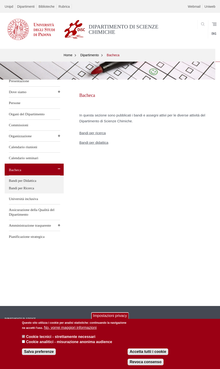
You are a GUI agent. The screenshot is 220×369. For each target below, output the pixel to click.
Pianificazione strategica (27, 237)
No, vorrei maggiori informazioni (70, 329)
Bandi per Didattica (22, 181)
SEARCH (201, 34)
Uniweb (209, 6)
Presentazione (19, 81)
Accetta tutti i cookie (148, 353)
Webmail (194, 6)
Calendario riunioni (23, 147)
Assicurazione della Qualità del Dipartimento (31, 212)
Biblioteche (46, 6)
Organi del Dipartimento (27, 114)
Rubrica (64, 6)
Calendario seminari (23, 158)
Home (68, 55)
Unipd (9, 6)
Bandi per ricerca (92, 133)
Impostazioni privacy (110, 317)
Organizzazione (20, 136)
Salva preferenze (39, 353)
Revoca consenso (145, 363)
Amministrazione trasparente (30, 225)
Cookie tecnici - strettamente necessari (60, 338)
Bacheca (15, 170)
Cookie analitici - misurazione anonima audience (69, 343)
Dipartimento (89, 55)
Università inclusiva (23, 199)
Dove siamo (17, 92)
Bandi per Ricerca (21, 188)
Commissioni (18, 125)
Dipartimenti (26, 6)
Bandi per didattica (93, 142)
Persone (14, 103)
